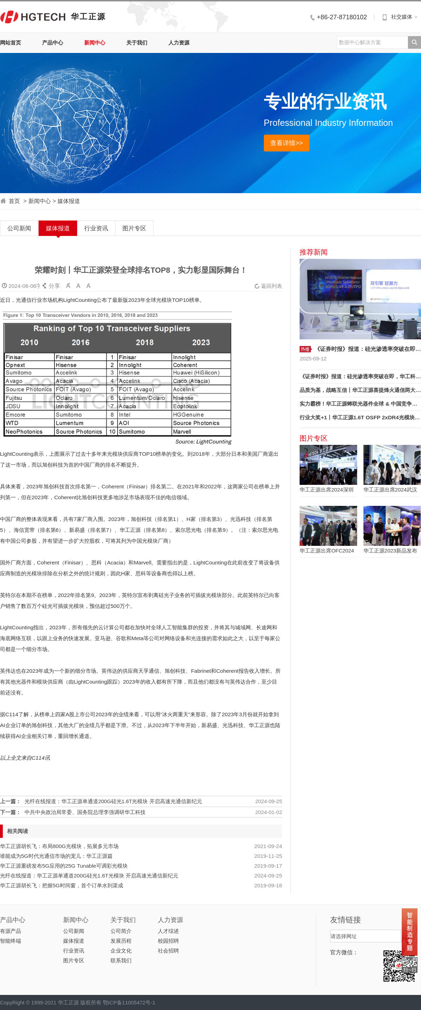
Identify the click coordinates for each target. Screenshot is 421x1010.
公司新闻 (19, 228)
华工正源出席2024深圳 (326, 490)
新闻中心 (94, 43)
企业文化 (121, 951)
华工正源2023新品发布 (390, 551)
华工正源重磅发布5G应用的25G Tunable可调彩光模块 (64, 866)
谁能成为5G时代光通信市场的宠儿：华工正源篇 (56, 856)
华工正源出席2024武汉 (390, 490)
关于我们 (136, 43)
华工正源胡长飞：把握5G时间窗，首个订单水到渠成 (61, 885)
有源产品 (10, 931)
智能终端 (10, 941)
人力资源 (178, 43)
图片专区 (134, 228)
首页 (14, 201)
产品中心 (52, 43)
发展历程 (121, 941)
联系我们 (121, 960)
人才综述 (168, 931)
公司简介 (121, 931)
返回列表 (268, 286)
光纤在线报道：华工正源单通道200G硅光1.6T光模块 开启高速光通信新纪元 (113, 801)
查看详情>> (286, 142)
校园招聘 (168, 941)
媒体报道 (69, 201)
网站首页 (10, 43)
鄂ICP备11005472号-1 (129, 1002)
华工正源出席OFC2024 (327, 551)
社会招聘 (168, 951)
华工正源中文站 (33, 16)
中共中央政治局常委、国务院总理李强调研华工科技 (85, 812)
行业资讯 (96, 228)
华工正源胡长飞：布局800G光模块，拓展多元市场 (59, 846)
